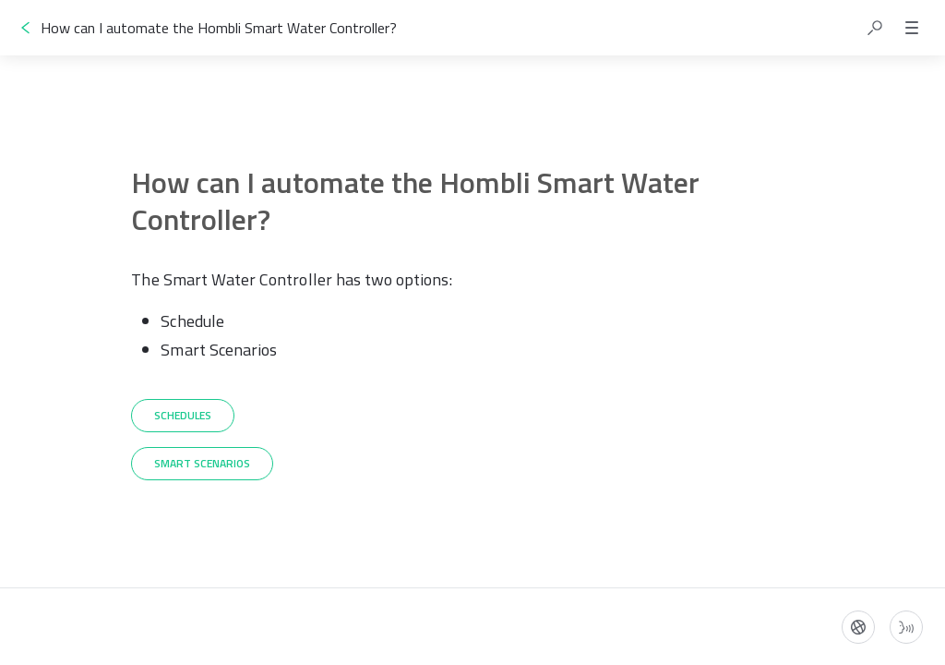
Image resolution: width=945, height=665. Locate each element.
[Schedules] (182, 415)
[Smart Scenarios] (202, 463)
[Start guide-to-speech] (906, 627)
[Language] (858, 627)
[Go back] (26, 28)
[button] (875, 28)
